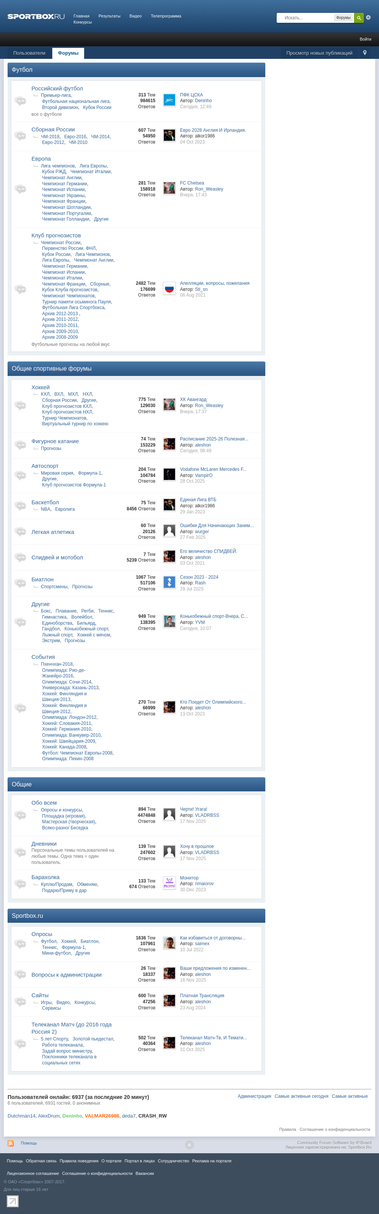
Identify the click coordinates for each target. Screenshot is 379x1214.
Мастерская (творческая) (68, 821)
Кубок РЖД (54, 171)
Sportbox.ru (27, 915)
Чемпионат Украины (63, 195)
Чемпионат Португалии (66, 213)
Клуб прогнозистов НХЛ (67, 412)
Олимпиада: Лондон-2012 (69, 717)
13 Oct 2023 (192, 714)
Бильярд (86, 623)
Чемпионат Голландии (65, 219)
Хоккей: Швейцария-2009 (68, 741)
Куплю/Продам (56, 884)
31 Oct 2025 (192, 1049)
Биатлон (42, 579)
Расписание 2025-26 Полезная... (214, 439)
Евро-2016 (75, 136)
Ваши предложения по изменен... (215, 968)
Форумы (68, 53)
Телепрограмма (166, 16)
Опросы (41, 934)
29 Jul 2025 (192, 589)
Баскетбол (45, 502)
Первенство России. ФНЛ (69, 248)
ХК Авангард (193, 399)
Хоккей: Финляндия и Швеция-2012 (64, 708)
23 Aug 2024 (192, 1007)
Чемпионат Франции (63, 201)
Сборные (100, 284)
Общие (22, 784)
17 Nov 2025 (193, 821)
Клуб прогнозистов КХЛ (67, 406)
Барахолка (45, 877)
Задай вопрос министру (67, 1051)
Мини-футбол (56, 953)
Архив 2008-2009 (60, 337)
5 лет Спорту (54, 1039)
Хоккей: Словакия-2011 (66, 723)
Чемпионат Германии (64, 183)
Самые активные (350, 1096)
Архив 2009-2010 (60, 331)
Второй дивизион (60, 107)
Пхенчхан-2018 (57, 664)
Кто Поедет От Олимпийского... (213, 702)
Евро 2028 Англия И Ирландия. (213, 130)
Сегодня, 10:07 (195, 628)
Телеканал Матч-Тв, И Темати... (213, 1037)
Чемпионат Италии (90, 171)
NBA (45, 509)
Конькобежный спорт (86, 628)
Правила (287, 1129)
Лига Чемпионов (92, 254)
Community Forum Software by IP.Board (334, 1142)
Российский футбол (57, 88)
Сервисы (51, 1008)
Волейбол (81, 617)
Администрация (254, 1096)
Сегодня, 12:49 (195, 106)
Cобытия (43, 657)
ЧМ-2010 (78, 142)
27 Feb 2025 (192, 537)
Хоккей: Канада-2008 (64, 747)
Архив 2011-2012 (60, 319)
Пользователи (29, 53)
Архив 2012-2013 (60, 313)
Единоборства (57, 623)
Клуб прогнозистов (56, 235)
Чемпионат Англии (61, 177)
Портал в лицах (140, 1161)
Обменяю (87, 884)
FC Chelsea (192, 183)
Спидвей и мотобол (57, 557)
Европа (41, 158)
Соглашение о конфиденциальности (335, 1129)
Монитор (189, 878)
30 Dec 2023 (193, 889)
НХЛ (87, 394)
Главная (81, 16)
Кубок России (97, 107)
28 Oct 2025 (192, 481)
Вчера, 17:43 (193, 194)
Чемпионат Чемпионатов (68, 295)
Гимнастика (54, 617)
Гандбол (51, 628)
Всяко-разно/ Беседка (65, 827)
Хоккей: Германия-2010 (66, 729)
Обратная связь (41, 1161)
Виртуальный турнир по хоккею (75, 423)
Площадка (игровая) (63, 816)
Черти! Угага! (193, 809)
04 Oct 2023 (192, 142)
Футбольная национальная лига (76, 101)
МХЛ (73, 394)
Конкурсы (83, 22)
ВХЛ (59, 394)
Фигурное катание (55, 441)
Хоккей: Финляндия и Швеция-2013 (64, 697)
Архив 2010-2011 (60, 325)
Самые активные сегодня (302, 1096)
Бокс (46, 611)
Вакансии (145, 1173)
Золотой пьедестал (92, 1039)
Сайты (40, 995)
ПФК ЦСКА (191, 95)
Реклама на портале (212, 1161)
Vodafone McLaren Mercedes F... (213, 469)
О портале (112, 1161)
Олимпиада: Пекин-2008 (68, 758)
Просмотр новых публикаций (319, 53)
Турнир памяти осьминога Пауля (76, 302)
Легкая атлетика (52, 532)
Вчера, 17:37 (193, 411)
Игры (46, 1002)
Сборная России (53, 129)
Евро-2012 (53, 142)
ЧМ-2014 (100, 136)
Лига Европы (93, 166)
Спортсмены (54, 586)
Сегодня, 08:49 (195, 450)
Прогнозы (51, 448)
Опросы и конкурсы (61, 810)
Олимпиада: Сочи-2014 (66, 682)
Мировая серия (57, 473)
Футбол (22, 69)
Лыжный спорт (57, 635)
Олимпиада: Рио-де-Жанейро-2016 (63, 673)
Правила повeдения (79, 1161)
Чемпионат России (60, 242)
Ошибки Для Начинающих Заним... (217, 525)
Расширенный (368, 17)
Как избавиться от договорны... (213, 938)
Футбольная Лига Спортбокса (73, 307)
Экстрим (51, 640)
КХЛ (45, 394)
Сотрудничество (173, 1161)
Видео (136, 16)
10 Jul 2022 (192, 949)
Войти (365, 39)
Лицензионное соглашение (33, 1173)
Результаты (110, 16)
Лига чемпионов (58, 166)
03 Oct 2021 (192, 563)
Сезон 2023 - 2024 (199, 577)
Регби (87, 611)
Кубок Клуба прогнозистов (69, 289)
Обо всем (44, 802)
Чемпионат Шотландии (66, 207)
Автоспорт (45, 466)
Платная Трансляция (202, 995)
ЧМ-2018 (50, 136)
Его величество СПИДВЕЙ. (208, 551)
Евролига (65, 509)
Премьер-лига (55, 95)
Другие (101, 219)
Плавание (66, 611)
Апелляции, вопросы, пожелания (214, 283)
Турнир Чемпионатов (64, 418)
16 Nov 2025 (193, 980)
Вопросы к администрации (66, 974)
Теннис (105, 611)
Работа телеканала (62, 1045)
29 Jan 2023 (192, 512)
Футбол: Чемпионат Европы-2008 (77, 753)
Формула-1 (89, 473)
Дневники (43, 843)
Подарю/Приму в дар (64, 890)
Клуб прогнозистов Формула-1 (74, 485)
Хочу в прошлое (197, 846)
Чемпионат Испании (63, 189)
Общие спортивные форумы (52, 368)
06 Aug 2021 (192, 295)
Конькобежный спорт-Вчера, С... (214, 616)
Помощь (29, 1143)
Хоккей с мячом (93, 635)
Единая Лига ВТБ (198, 499)
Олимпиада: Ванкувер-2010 (71, 735)
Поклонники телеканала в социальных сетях (69, 1060)
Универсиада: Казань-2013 (70, 687)
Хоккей (40, 387)
